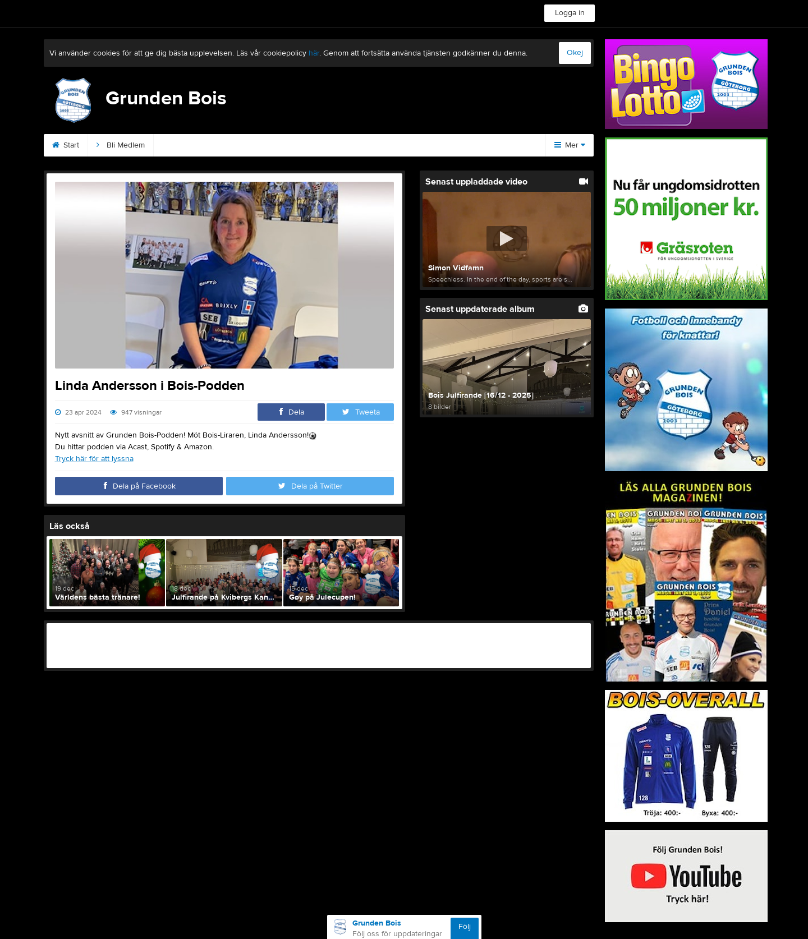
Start (65, 145)
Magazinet (455, 145)
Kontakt (180, 145)
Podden (299, 145)
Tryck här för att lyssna (94, 459)
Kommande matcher (375, 145)
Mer (569, 145)
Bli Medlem (121, 145)
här (314, 53)
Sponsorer (239, 145)
